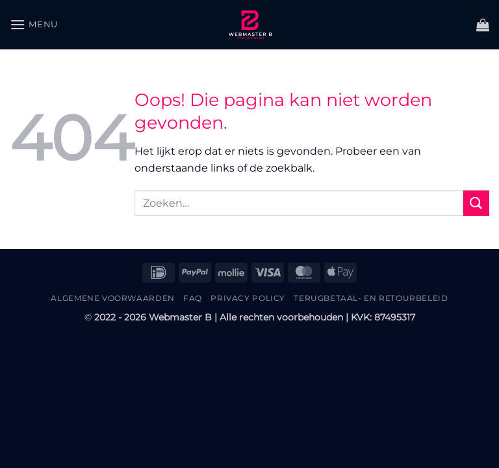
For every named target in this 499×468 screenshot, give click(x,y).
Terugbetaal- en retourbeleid (371, 298)
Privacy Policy (248, 298)
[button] (34, 24)
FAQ (192, 298)
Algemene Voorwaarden (112, 298)
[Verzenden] (476, 203)
